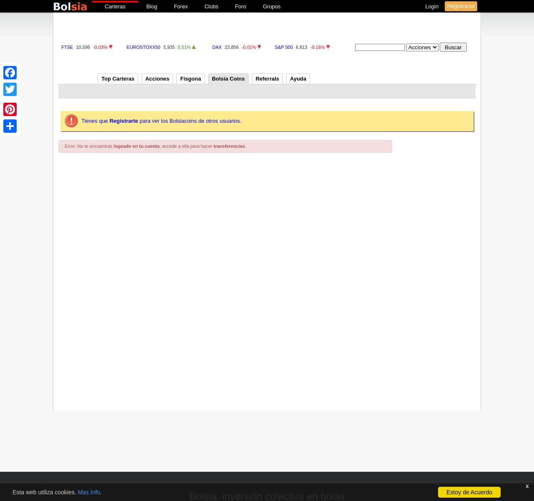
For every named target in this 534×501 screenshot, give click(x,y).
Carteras (115, 6)
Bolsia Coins (228, 79)
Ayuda (298, 79)
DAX (217, 47)
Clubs (211, 6)
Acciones (157, 79)
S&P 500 (284, 47)
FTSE (67, 47)
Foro (240, 6)
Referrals (267, 79)
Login (432, 6)
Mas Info (89, 492)
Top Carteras (117, 79)
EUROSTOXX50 (143, 47)
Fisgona (190, 79)
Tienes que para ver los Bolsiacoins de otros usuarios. (161, 121)
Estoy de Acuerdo (469, 492)
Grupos (272, 6)
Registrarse (461, 6)
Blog (151, 6)
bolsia (70, 6)
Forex (181, 6)
